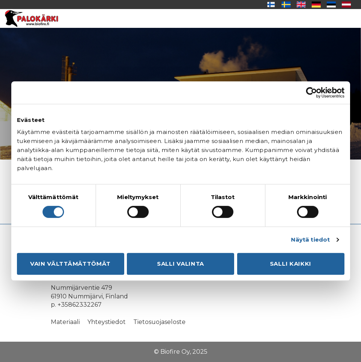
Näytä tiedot (310, 239)
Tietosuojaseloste (159, 321)
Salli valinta (180, 263)
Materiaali (65, 321)
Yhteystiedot (106, 321)
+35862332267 (80, 304)
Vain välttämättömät (70, 263)
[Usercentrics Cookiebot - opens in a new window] (311, 92)
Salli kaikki (290, 263)
